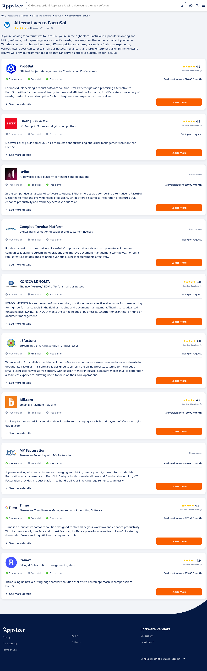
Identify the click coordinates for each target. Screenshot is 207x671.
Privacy (6, 637)
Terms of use (10, 649)
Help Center (147, 642)
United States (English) (170, 659)
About (75, 635)
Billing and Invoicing (41, 15)
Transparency (10, 643)
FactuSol (59, 15)
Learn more (179, 102)
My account (147, 635)
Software (76, 642)
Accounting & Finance (18, 15)
